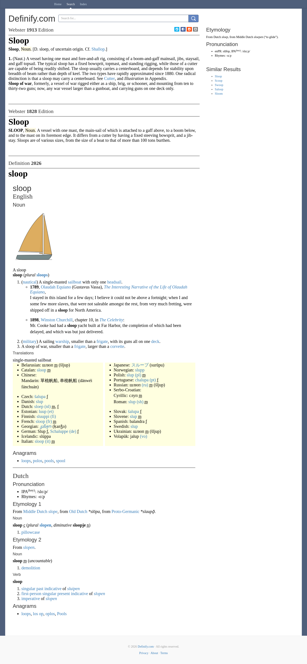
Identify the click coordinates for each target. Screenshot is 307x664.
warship (62, 341)
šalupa (40, 396)
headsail (114, 282)
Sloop (218, 76)
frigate (102, 341)
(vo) (143, 436)
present (63, 593)
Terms (164, 653)
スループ (140, 365)
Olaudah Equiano (56, 287)
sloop (41, 370)
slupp (139, 370)
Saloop (219, 89)
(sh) (140, 401)
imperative (30, 598)
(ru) (145, 384)
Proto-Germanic (125, 511)
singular (28, 588)
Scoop (218, 80)
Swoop (219, 85)
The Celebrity (111, 319)
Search (71, 4)
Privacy (143, 653)
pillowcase (30, 532)
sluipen (73, 588)
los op (38, 613)
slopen (45, 525)
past (39, 588)
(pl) (138, 375)
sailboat (74, 282)
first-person (31, 593)
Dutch (217, 37)
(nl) (48, 406)
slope (52, 511)
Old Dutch (78, 511)
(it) (47, 441)
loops (26, 460)
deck (155, 341)
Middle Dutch (35, 511)
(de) (72, 431)
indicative (53, 588)
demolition (30, 567)
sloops (42, 274)
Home (58, 4)
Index (83, 4)
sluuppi (43, 416)
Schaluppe (59, 431)
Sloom (219, 93)
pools (49, 460)
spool (60, 460)
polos (37, 460)
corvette (117, 346)
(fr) (49, 421)
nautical (30, 282)
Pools (62, 613)
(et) (51, 411)
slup (39, 401)
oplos (50, 613)
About (154, 653)
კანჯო (46, 426)
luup (43, 411)
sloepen (258, 37)
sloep (38, 406)
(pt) (153, 379)
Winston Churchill (57, 319)
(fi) (53, 416)
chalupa (141, 379)
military (30, 341)
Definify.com (146, 646)
